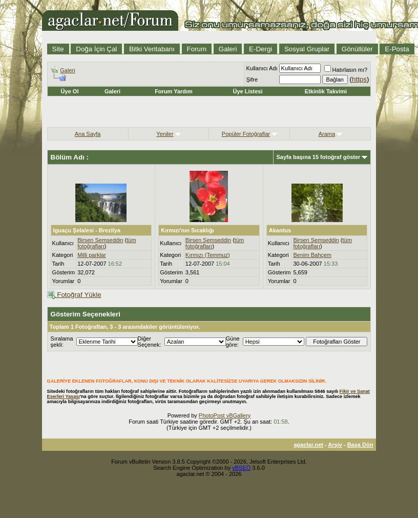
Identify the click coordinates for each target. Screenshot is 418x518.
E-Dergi (260, 49)
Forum (197, 49)
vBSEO (241, 468)
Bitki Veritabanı (152, 49)
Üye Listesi (247, 91)
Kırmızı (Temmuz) (207, 255)
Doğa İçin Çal (96, 49)
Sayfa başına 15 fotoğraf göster (319, 157)
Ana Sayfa (88, 134)
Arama (327, 134)
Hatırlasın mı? (345, 70)
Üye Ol (70, 91)
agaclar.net (308, 445)
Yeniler (164, 134)
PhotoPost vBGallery (225, 415)
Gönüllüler (357, 49)
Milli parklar (91, 255)
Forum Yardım (174, 91)
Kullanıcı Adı (261, 68)
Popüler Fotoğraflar (246, 134)
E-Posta (397, 49)
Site (58, 49)
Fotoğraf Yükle (74, 294)
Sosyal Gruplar (306, 49)
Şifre (252, 79)
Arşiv (335, 445)
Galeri (228, 49)
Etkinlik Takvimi (326, 91)
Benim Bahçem (312, 255)
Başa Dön (360, 445)
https (359, 79)
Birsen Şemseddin (100, 240)
